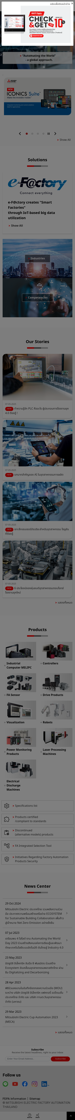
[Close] (61, 4)
